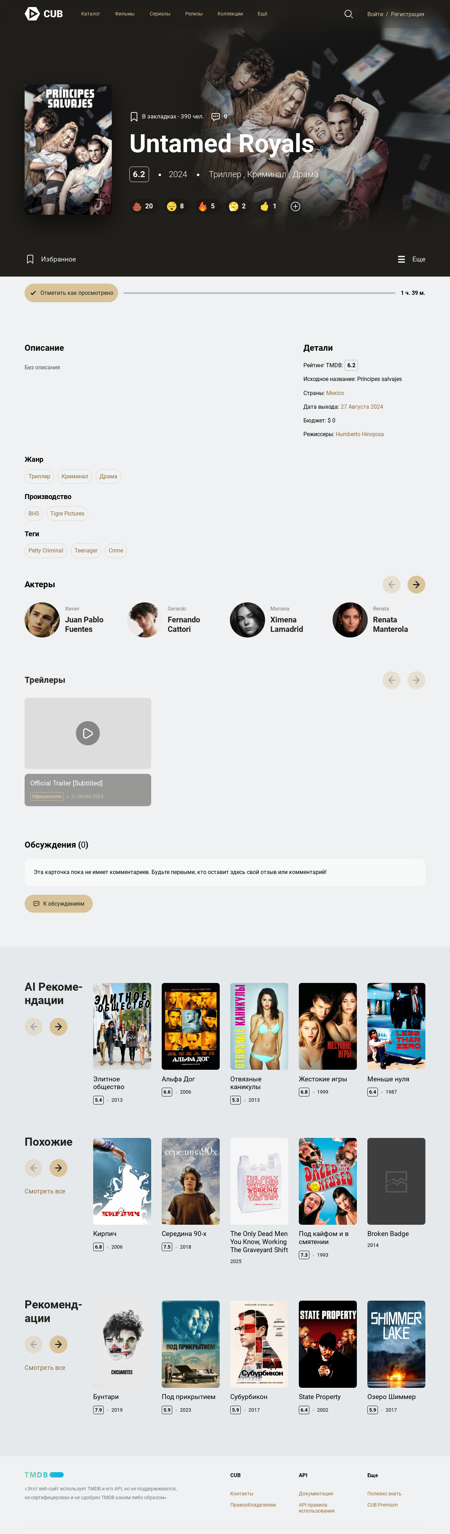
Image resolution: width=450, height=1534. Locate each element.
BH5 (33, 513)
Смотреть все (45, 1191)
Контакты (241, 1493)
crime (116, 550)
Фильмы (125, 14)
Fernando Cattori (184, 624)
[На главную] (44, 14)
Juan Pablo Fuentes (84, 624)
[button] (416, 585)
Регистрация (407, 14)
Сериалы (160, 14)
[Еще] (410, 259)
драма (305, 174)
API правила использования (317, 1508)
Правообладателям (253, 1505)
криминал (267, 174)
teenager (86, 550)
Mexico (335, 393)
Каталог (90, 14)
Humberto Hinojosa (360, 434)
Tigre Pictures (67, 513)
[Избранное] (50, 259)
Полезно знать (384, 1493)
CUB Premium (382, 1505)
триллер (225, 174)
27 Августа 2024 (362, 406)
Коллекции (230, 14)
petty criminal (45, 550)
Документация (316, 1493)
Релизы (194, 14)
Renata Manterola (390, 624)
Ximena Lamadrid (286, 624)
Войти (375, 14)
